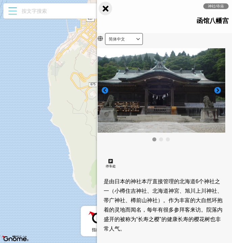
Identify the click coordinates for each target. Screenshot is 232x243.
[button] (154, 139)
